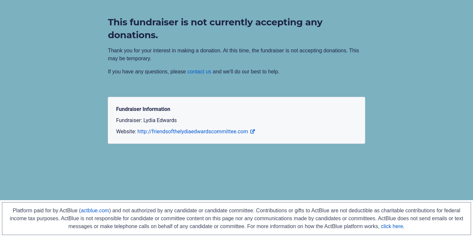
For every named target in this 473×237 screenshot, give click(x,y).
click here (392, 226)
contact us (199, 71)
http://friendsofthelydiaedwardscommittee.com (196, 131)
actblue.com (95, 210)
